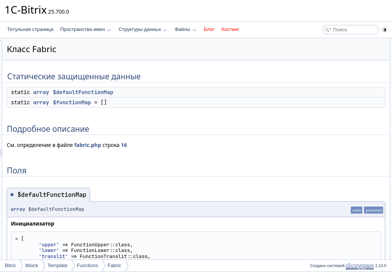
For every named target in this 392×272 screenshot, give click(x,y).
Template (58, 265)
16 (218, 144)
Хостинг (230, 29)
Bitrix (10, 265)
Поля (313, 75)
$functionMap (166, 102)
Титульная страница (30, 29)
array (136, 92)
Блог (209, 29)
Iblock (31, 265)
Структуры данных (143, 29)
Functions (87, 265)
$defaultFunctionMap (177, 92)
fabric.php (182, 144)
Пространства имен (85, 29)
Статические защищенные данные (344, 42)
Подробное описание (330, 67)
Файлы (185, 29)
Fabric (114, 265)
